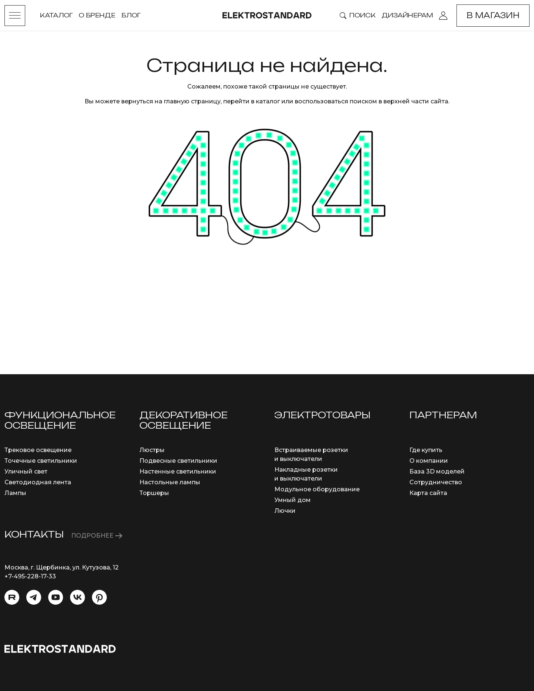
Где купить (425, 450)
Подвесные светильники (178, 460)
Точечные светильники (40, 460)
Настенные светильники (177, 471)
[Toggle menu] (14, 15)
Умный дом (292, 500)
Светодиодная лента (37, 482)
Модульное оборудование (317, 489)
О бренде (97, 15)
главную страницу (192, 101)
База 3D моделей (437, 471)
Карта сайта (428, 492)
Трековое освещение (38, 450)
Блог (131, 15)
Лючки (285, 510)
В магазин (493, 15)
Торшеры (154, 492)
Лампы (15, 492)
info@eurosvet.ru (30, 585)
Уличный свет (25, 471)
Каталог (56, 15)
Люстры (152, 450)
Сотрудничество (435, 482)
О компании (428, 460)
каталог (268, 101)
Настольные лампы (169, 482)
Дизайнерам (407, 15)
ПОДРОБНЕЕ (96, 535)
